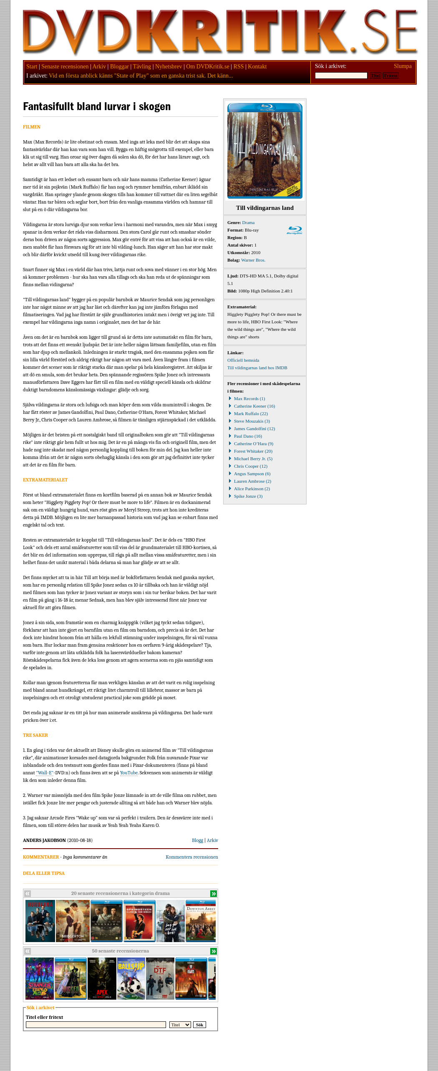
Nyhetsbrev (168, 66)
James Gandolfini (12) (251, 428)
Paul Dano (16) (244, 435)
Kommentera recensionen (192, 857)
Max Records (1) (246, 398)
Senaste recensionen (64, 66)
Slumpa (403, 66)
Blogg (197, 840)
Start (31, 66)
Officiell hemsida (243, 360)
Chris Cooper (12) (247, 466)
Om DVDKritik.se (207, 66)
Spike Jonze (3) (244, 496)
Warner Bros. (253, 259)
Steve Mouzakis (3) (248, 420)
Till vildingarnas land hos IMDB (257, 367)
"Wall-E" (44, 773)
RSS (239, 66)
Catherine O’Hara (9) (250, 443)
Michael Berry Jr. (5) (249, 458)
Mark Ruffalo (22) (247, 413)
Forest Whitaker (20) (249, 451)
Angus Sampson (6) (248, 473)
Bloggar (119, 66)
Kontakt (257, 66)
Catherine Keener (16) (251, 405)
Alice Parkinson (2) (248, 488)
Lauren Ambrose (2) (249, 481)
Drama (248, 222)
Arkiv (99, 66)
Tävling (142, 66)
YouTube (129, 773)
